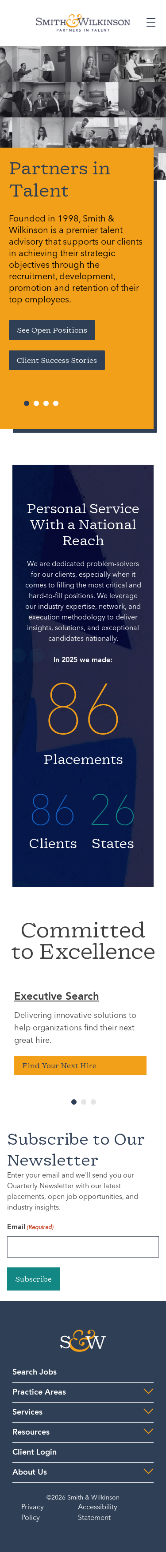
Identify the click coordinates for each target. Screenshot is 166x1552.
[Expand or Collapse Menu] (151, 22)
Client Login (34, 1452)
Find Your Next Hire (59, 1065)
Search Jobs (34, 1372)
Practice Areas (39, 1392)
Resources (31, 1432)
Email (30, 1227)
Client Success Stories (57, 360)
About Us (29, 1472)
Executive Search (56, 997)
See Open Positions (52, 330)
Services (27, 1412)
